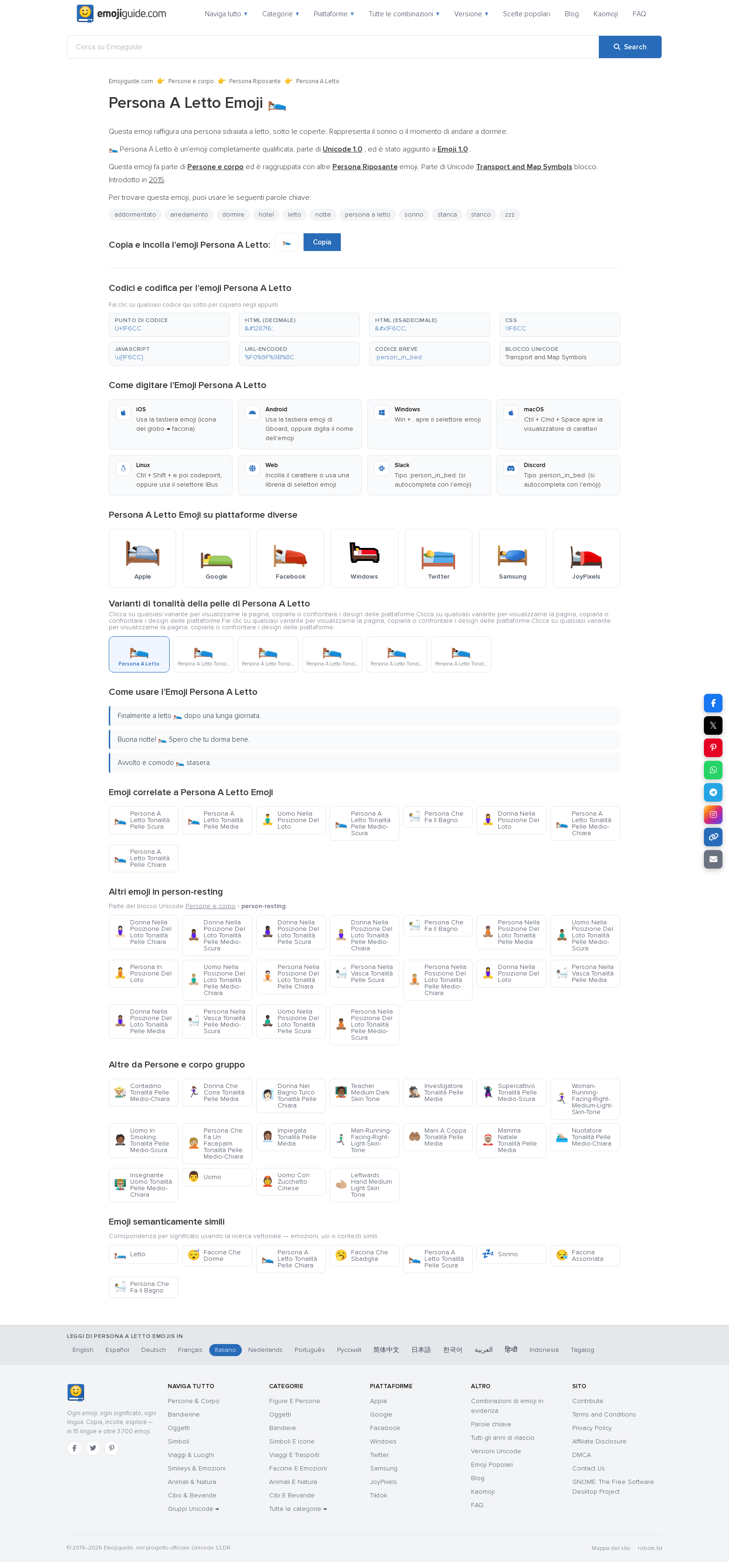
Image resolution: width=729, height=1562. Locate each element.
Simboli (178, 1441)
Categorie (280, 14)
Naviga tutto (226, 14)
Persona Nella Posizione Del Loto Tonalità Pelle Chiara (290, 976)
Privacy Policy (592, 1428)
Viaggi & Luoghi (191, 1455)
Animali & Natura (192, 1482)
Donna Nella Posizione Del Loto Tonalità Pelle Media (143, 1021)
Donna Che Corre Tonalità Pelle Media (216, 1092)
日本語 (421, 1350)
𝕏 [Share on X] (713, 725)
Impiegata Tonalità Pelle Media (289, 1137)
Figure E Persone (294, 1401)
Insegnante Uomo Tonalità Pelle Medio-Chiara (143, 1185)
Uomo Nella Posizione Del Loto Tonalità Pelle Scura (290, 1021)
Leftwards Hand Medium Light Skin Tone (363, 1185)
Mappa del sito (611, 1548)
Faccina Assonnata (579, 1255)
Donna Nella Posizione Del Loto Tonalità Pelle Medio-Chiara (363, 935)
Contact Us (588, 1468)
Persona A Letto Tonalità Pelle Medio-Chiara (583, 823)
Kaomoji (606, 14)
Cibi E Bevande (292, 1495)
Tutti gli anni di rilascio (503, 1438)
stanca (447, 214)
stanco (481, 214)
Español (117, 1350)
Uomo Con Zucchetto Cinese (285, 1181)
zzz (510, 214)
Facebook (385, 1428)
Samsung (384, 1468)
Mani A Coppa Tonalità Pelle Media (437, 1137)
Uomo (204, 1177)
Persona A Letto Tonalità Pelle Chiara (142, 858)
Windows (383, 1441)
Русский (349, 1350)
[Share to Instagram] (713, 814)
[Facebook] (74, 1448)
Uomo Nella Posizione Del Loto (290, 820)
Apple (378, 1401)
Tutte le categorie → (298, 1509)
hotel (266, 214)
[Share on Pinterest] (713, 747)
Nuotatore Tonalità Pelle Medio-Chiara (583, 1137)
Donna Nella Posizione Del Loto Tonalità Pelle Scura (290, 932)
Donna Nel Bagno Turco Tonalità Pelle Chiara (289, 1095)
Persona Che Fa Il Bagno (436, 817)
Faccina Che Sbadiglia (361, 1255)
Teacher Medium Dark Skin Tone (362, 1092)
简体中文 (386, 1350)
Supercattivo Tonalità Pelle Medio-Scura (509, 1092)
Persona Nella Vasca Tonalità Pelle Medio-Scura (216, 1021)
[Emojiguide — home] (121, 14)
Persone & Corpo (193, 1401)
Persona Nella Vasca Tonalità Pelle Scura (364, 973)
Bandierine (184, 1414)
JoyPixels (383, 1482)
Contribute (587, 1401)
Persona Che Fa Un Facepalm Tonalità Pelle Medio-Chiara (215, 1143)
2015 (156, 180)
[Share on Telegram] (713, 792)
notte (323, 214)
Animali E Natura (293, 1482)
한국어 (453, 1350)
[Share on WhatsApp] (713, 770)
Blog (572, 14)
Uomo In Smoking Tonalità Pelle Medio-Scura (141, 1140)
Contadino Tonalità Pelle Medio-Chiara (142, 1092)
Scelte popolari (526, 14)
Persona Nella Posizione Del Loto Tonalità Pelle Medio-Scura (364, 1024)
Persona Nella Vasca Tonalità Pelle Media (585, 973)
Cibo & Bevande (192, 1495)
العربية (484, 1350)
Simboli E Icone (292, 1441)
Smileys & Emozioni (196, 1468)
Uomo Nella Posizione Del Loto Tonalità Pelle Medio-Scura (584, 935)
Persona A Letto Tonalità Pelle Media (215, 820)
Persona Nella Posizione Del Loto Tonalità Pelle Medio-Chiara (437, 980)
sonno (414, 214)
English (83, 1350)
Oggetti (179, 1428)
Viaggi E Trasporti (294, 1455)
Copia (322, 242)
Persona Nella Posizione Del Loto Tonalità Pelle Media (511, 932)
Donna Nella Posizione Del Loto (510, 820)
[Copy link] (713, 837)
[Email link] (713, 859)
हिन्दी (511, 1350)
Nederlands (265, 1350)
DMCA (581, 1455)
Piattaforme (334, 14)
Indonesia (544, 1350)
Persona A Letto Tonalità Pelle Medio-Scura (363, 823)
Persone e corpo (191, 81)
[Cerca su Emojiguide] (333, 47)
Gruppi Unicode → (193, 1509)
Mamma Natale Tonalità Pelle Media (509, 1140)
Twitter (379, 1455)
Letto (130, 1254)
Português (310, 1350)
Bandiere (282, 1428)
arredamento (189, 214)
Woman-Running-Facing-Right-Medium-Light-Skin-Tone (584, 1099)
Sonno (500, 1254)
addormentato (135, 214)
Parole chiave (491, 1424)
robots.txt (650, 1548)
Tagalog (582, 1350)
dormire (233, 214)
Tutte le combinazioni (404, 14)
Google (381, 1414)
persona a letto (368, 214)
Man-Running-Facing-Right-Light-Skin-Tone (363, 1140)
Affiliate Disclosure (599, 1441)
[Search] (630, 47)
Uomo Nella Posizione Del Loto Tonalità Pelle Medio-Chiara (216, 980)
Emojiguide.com (131, 81)
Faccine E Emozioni (298, 1468)
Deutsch (153, 1350)
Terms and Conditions (604, 1414)
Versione (471, 14)
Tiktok (378, 1495)
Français (190, 1350)
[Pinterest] (111, 1448)
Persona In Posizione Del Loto (143, 973)
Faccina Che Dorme (214, 1255)
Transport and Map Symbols (546, 357)
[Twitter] (93, 1448)
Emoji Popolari (492, 1465)
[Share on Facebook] (713, 703)
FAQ (639, 14)
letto (294, 214)
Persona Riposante (255, 81)
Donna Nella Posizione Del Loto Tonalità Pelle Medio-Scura (216, 935)
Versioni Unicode (496, 1451)
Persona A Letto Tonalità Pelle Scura (142, 820)
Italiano (225, 1350)
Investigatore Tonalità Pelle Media (436, 1092)
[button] (169, 325)
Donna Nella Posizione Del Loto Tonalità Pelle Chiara (143, 932)
